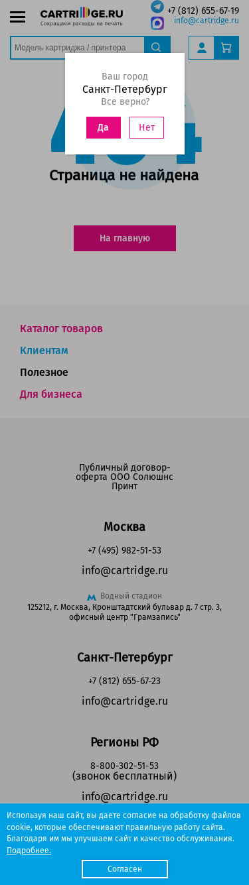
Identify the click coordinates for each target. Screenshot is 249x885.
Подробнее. (29, 850)
